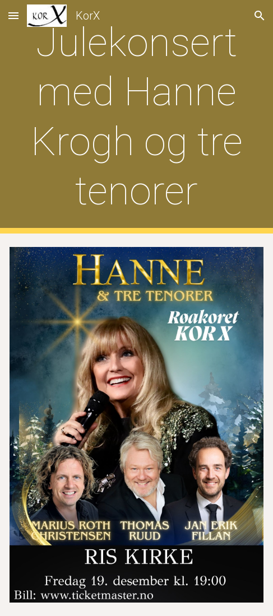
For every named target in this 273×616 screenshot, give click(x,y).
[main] (136, 116)
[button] (13, 15)
